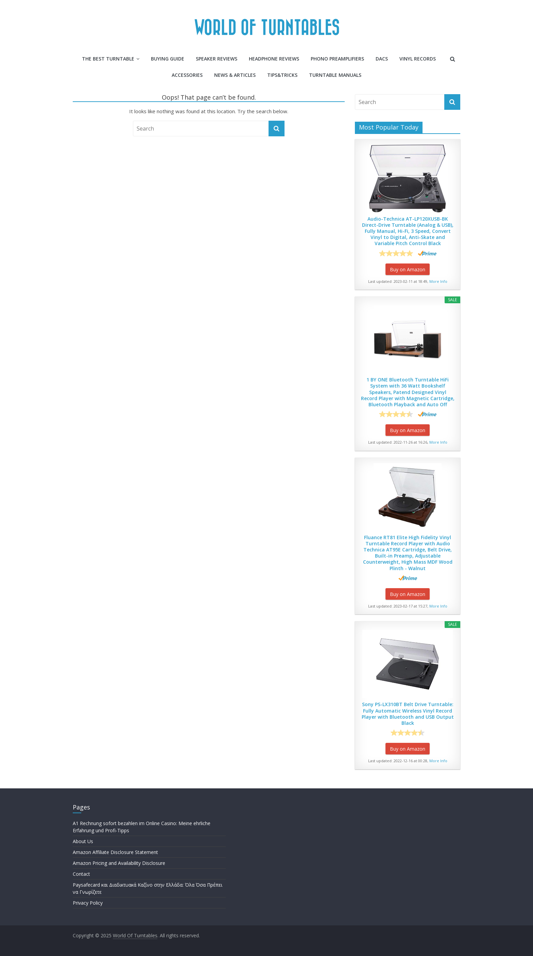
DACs (382, 58)
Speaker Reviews (216, 58)
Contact (81, 874)
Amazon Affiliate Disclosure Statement (115, 852)
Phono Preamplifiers (337, 58)
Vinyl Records (417, 58)
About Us (83, 841)
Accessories (187, 75)
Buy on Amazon (407, 269)
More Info (438, 281)
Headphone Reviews (274, 58)
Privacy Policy (88, 903)
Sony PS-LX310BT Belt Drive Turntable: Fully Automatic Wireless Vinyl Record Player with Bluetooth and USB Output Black (408, 713)
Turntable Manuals (335, 75)
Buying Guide (167, 58)
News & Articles (235, 75)
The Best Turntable (108, 58)
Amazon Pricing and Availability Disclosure (119, 863)
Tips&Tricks (282, 75)
